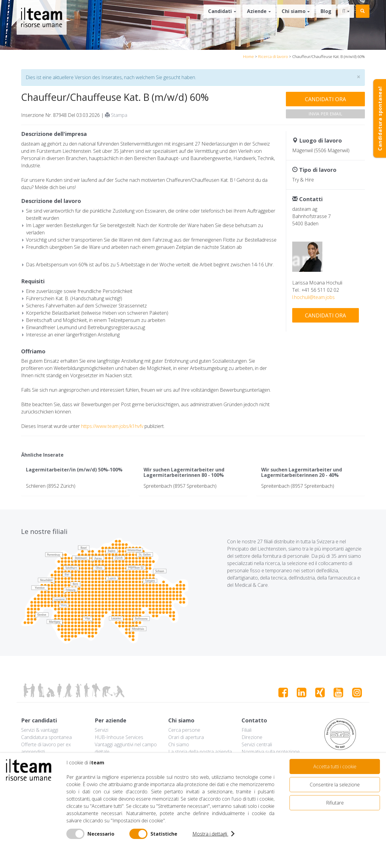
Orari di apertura (186, 737)
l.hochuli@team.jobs (313, 297)
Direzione (252, 737)
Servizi (101, 730)
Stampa (116, 115)
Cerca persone (184, 730)
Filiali (247, 730)
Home (248, 56)
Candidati (222, 11)
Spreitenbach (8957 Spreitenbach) (180, 486)
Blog (326, 11)
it (346, 11)
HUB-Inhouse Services (119, 737)
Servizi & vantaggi (39, 730)
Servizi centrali (257, 744)
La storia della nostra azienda (200, 751)
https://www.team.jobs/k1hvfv (112, 426)
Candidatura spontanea (46, 737)
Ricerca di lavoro (273, 56)
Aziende (259, 11)
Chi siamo (296, 11)
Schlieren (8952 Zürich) (50, 486)
